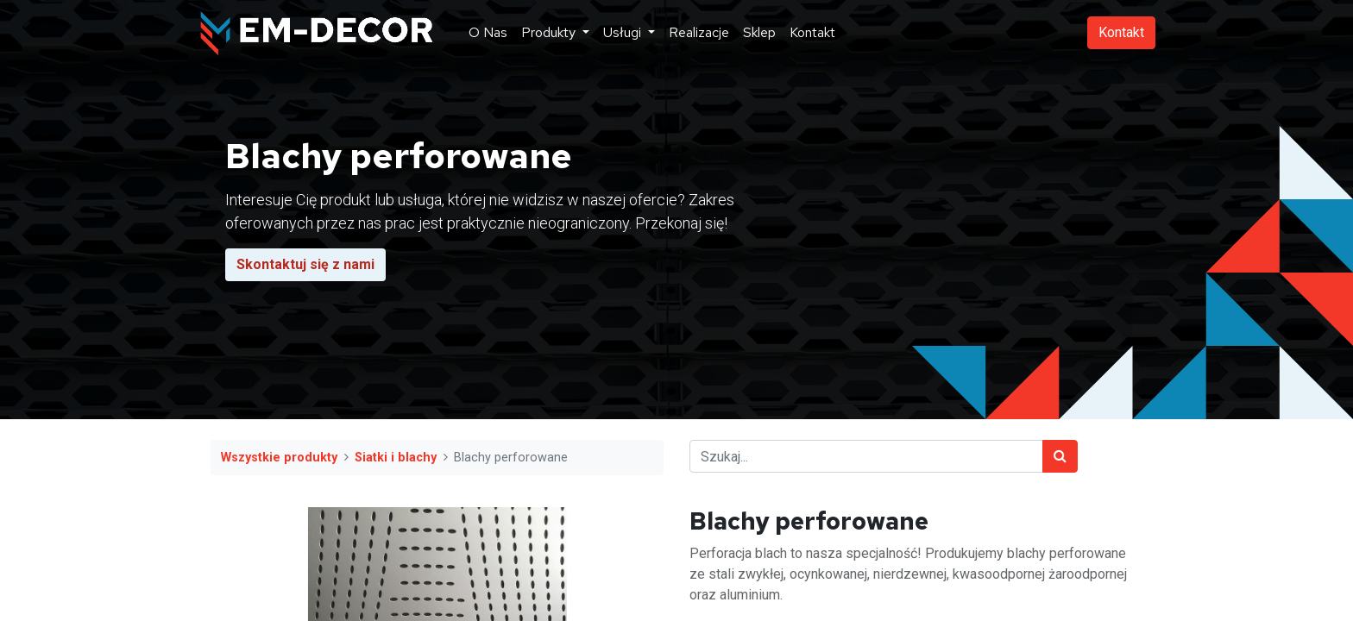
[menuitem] (488, 33)
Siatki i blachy (396, 457)
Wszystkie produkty (279, 457)
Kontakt (1121, 32)
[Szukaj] (1060, 456)
